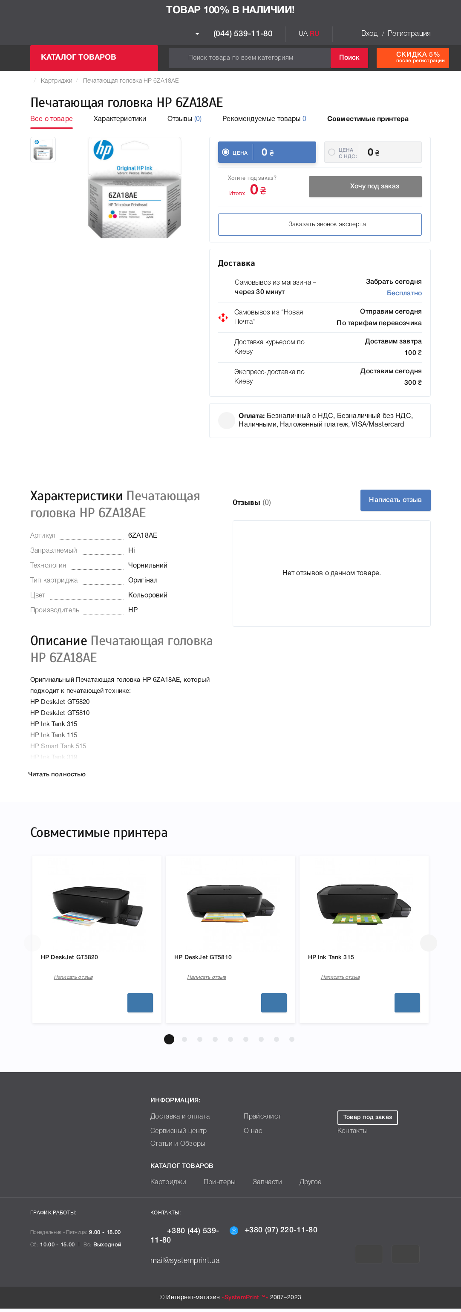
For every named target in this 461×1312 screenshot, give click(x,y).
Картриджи (56, 81)
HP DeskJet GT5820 (77, 958)
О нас (252, 1135)
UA (303, 34)
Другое (298, 1186)
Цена (240, 153)
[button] (169, 1043)
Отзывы (184, 119)
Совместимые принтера (368, 119)
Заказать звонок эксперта (276, 226)
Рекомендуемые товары (264, 119)
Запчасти (258, 1186)
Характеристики (120, 119)
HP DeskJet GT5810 (210, 958)
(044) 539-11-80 (234, 34)
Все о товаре (51, 119)
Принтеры (213, 1186)
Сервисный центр (175, 1135)
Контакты (350, 1135)
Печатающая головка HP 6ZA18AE (131, 81)
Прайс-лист (260, 1120)
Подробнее (140, 1006)
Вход (369, 34)
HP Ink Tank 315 (337, 958)
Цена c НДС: (348, 153)
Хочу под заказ (365, 188)
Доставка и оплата (176, 1120)
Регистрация (409, 34)
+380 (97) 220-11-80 (273, 1233)
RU (315, 34)
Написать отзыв (388, 500)
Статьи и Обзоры (174, 1148)
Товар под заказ (367, 1121)
